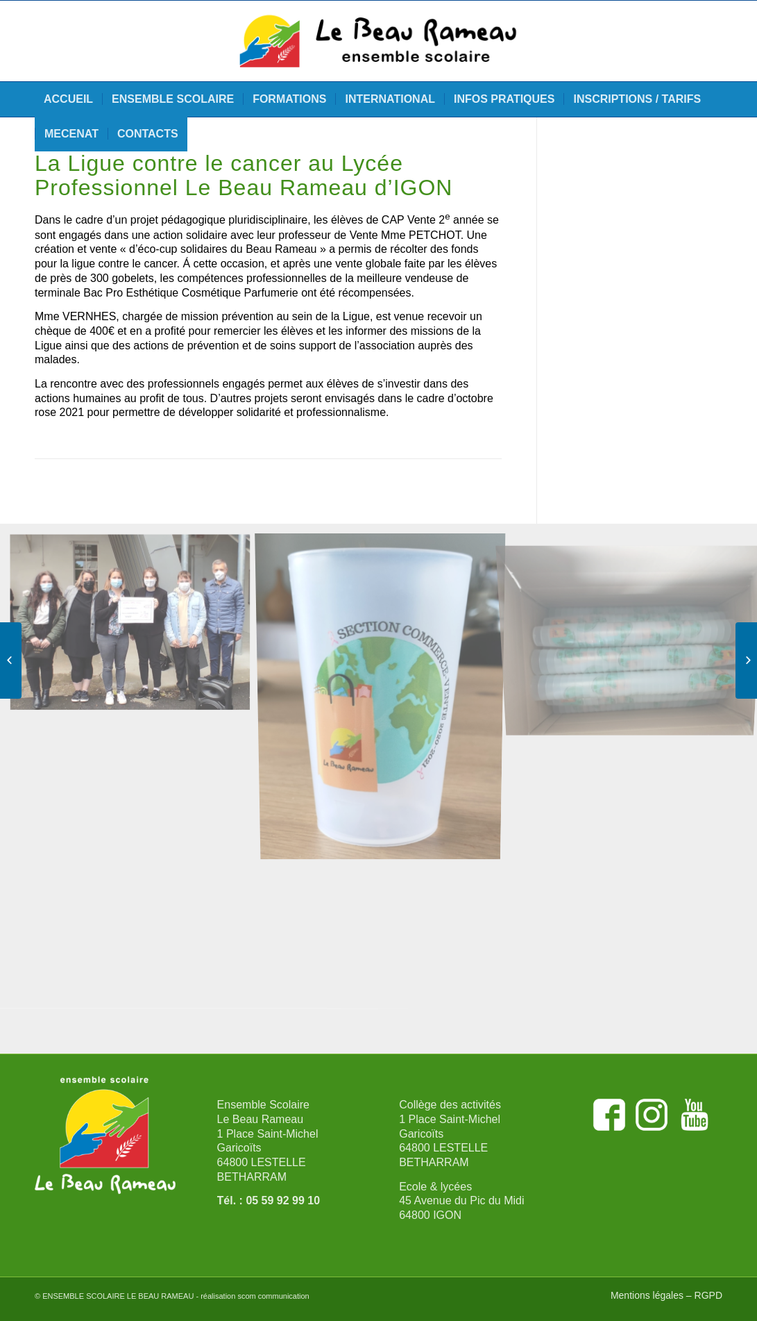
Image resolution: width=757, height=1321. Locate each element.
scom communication (273, 1296)
